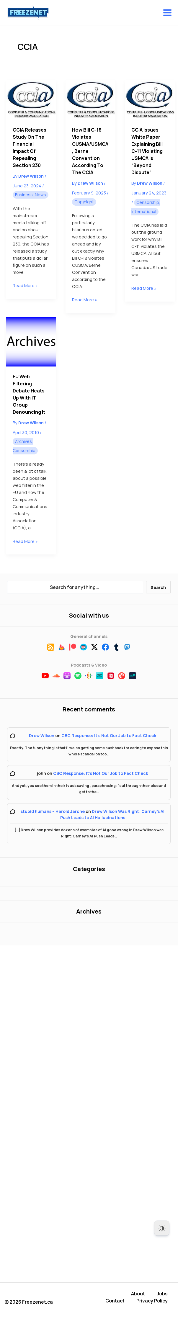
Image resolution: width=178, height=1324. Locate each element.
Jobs (162, 1293)
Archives (23, 441)
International (143, 211)
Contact (115, 1300)
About (138, 1293)
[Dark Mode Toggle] (161, 1228)
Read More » (25, 285)
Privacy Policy (152, 1300)
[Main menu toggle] (167, 12)
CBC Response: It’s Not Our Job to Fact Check (108, 735)
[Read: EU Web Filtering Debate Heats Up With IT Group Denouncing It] (31, 341)
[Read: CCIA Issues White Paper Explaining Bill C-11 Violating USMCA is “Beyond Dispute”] (149, 100)
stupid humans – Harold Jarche (53, 811)
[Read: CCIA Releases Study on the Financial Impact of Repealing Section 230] (31, 100)
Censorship (147, 202)
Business (24, 194)
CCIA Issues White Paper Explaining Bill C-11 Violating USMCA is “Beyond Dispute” (147, 151)
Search (158, 587)
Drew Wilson (41, 735)
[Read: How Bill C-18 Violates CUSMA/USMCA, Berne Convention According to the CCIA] (90, 100)
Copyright (84, 201)
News (40, 194)
